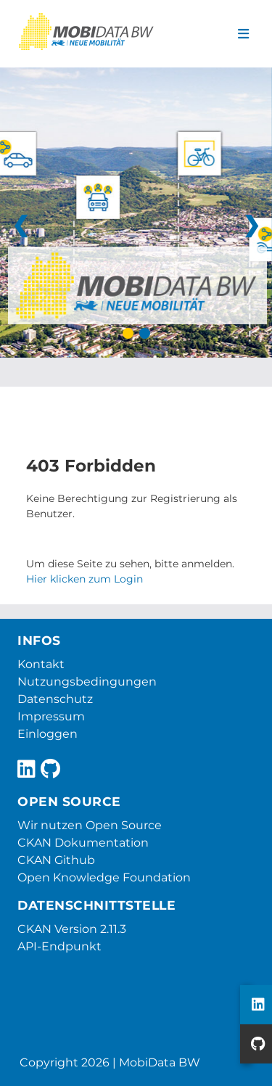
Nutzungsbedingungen (87, 681)
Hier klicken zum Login (84, 578)
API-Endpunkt (59, 946)
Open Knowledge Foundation (104, 877)
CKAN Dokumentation (83, 843)
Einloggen (47, 734)
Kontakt (41, 664)
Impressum (51, 716)
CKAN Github (56, 860)
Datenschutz (55, 699)
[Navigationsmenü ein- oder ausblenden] (243, 34)
